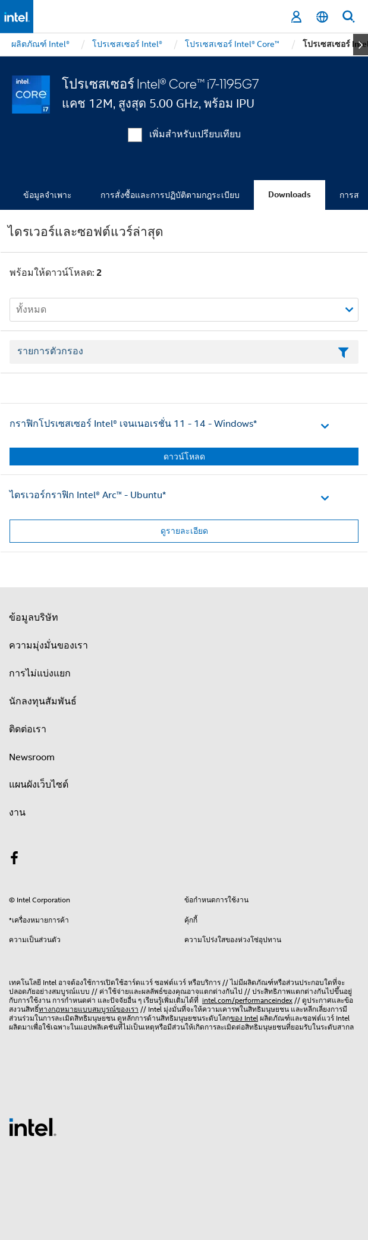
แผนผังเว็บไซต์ (38, 785)
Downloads (289, 194)
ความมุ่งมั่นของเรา (48, 646)
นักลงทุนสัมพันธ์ (43, 701)
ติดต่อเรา (27, 729)
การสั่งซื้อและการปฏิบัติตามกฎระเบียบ (170, 195)
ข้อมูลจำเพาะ (47, 195)
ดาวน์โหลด (184, 456)
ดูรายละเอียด (184, 530)
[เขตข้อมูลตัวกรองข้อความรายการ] (184, 352)
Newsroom (32, 757)
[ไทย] (322, 17)
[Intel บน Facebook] (14, 860)
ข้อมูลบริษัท (33, 618)
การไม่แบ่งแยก (40, 673)
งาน (17, 813)
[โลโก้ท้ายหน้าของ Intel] (32, 1126)
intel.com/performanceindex (247, 1000)
